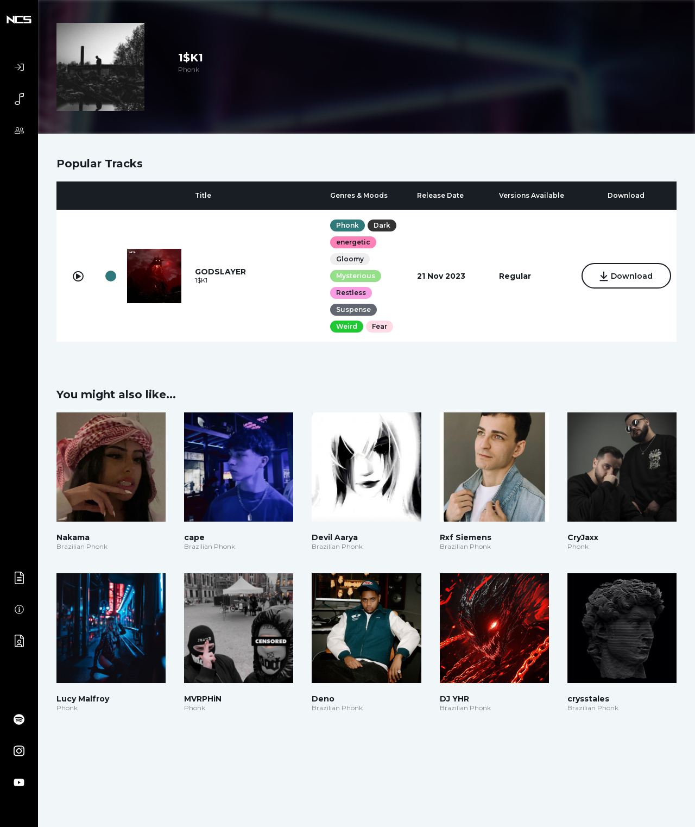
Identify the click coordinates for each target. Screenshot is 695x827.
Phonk (347, 225)
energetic (353, 242)
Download (626, 276)
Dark (382, 225)
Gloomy (350, 259)
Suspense (353, 309)
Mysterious (355, 276)
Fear (379, 326)
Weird (346, 326)
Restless (351, 293)
